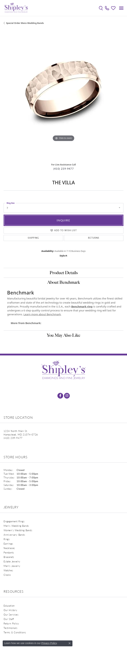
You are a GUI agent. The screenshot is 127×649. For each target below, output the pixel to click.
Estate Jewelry (12, 561)
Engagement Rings (14, 521)
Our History (10, 610)
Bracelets (9, 557)
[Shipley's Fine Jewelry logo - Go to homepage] (16, 8)
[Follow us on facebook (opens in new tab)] (60, 396)
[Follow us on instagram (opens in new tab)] (67, 396)
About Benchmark (63, 282)
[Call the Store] (13, 438)
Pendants (9, 552)
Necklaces (9, 548)
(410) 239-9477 (63, 168)
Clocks (7, 574)
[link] (107, 8)
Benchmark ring (81, 306)
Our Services (11, 614)
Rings (7, 539)
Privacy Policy (49, 643)
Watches (8, 570)
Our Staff (9, 619)
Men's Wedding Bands (16, 525)
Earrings (8, 543)
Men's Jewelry (12, 566)
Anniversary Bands (14, 534)
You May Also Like (63, 335)
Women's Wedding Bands (18, 530)
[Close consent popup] (70, 643)
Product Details (64, 272)
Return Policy (11, 623)
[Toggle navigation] (121, 8)
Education (9, 605)
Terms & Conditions (15, 632)
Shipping (33, 237)
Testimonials (11, 628)
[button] (101, 8)
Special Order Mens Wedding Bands (25, 23)
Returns (93, 237)
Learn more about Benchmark (42, 314)
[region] (63, 95)
